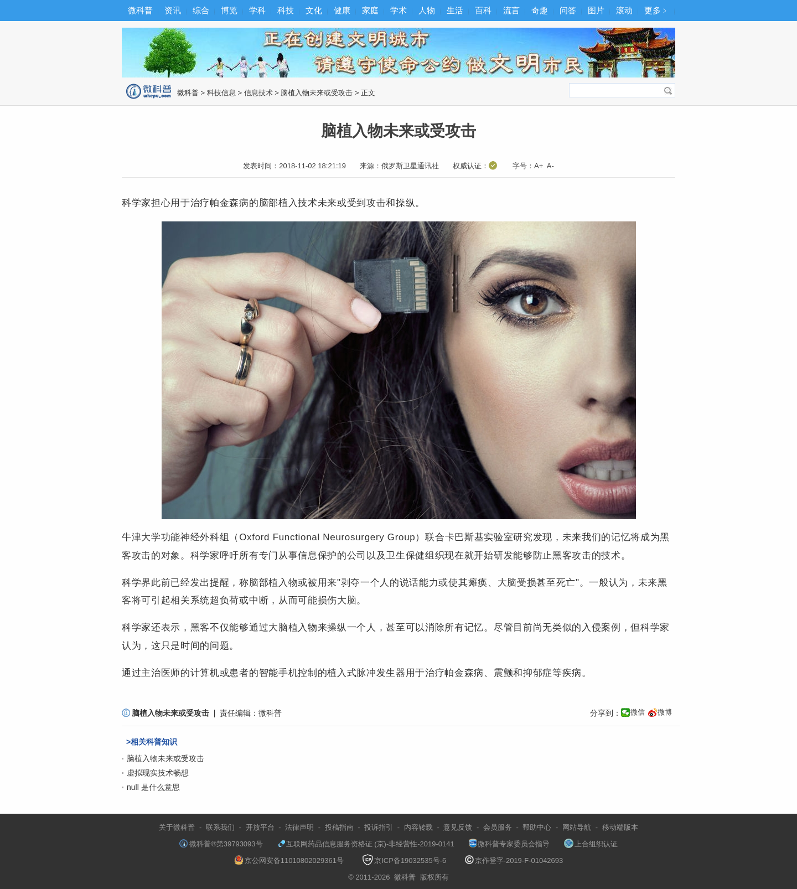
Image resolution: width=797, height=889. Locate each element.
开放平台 (260, 827)
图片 (596, 10)
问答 (568, 10)
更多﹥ (656, 10)
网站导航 (576, 827)
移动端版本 (620, 827)
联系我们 (220, 827)
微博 (665, 712)
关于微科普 (177, 827)
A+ (538, 166)
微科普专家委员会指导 (509, 844)
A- (550, 166)
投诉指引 (378, 827)
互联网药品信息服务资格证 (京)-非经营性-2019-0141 (365, 844)
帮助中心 (536, 827)
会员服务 (497, 827)
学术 (398, 10)
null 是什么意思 (153, 787)
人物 (426, 10)
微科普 (140, 10)
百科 (483, 10)
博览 (229, 10)
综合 (201, 10)
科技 (285, 10)
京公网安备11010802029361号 (289, 860)
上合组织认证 (591, 844)
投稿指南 (339, 827)
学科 (257, 10)
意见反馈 (457, 827)
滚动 (624, 10)
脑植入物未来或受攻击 (317, 93)
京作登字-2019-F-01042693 (514, 860)
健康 (342, 10)
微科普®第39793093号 (220, 844)
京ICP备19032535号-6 (404, 860)
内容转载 (418, 827)
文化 (314, 10)
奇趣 (539, 10)
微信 (637, 712)
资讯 (172, 10)
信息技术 (258, 93)
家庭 (370, 10)
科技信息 (221, 93)
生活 (455, 10)
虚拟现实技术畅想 (158, 772)
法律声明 (299, 827)
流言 (511, 10)
